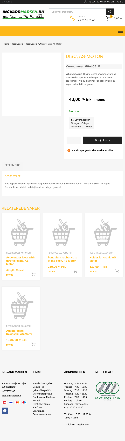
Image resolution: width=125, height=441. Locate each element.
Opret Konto (117, 1)
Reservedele (17, 44)
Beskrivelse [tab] (12, 165)
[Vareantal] (73, 140)
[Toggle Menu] (120, 31)
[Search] (110, 11)
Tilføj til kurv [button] (33, 274)
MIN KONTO (7, 1)
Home (6, 44)
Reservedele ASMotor (36, 44)
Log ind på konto (100, 1)
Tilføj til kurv (102, 140)
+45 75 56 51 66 (84, 20)
